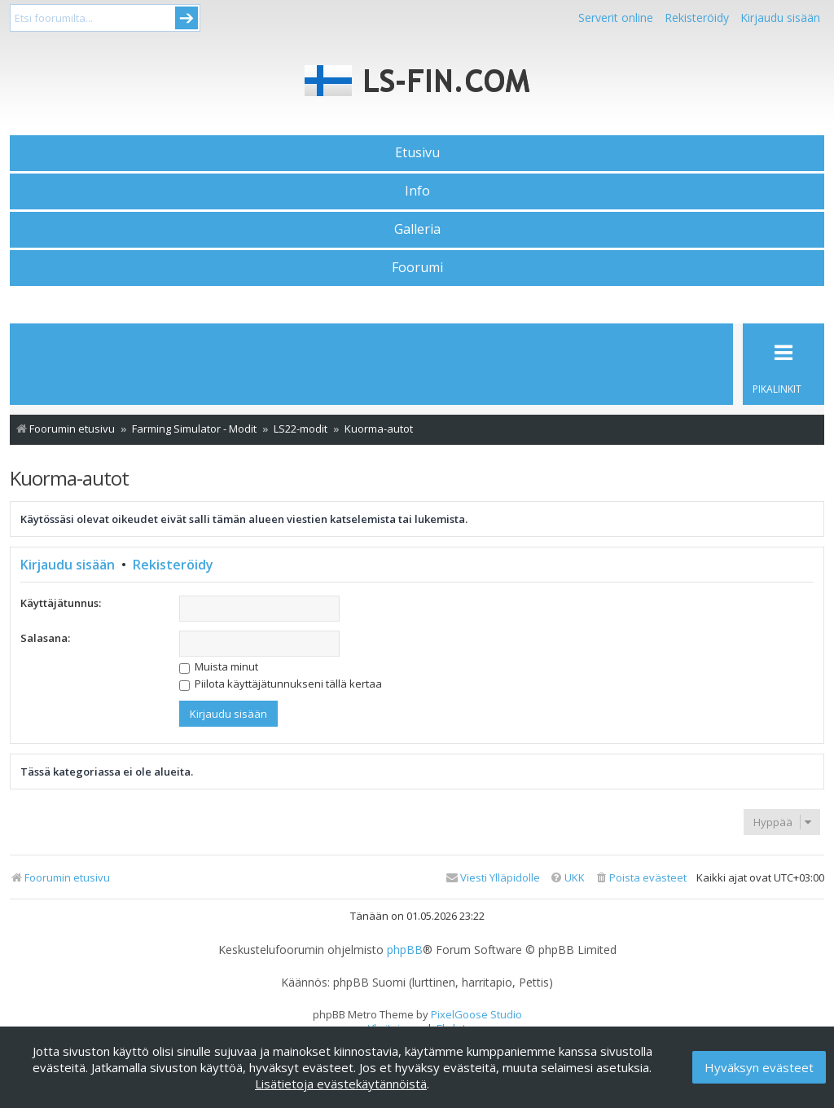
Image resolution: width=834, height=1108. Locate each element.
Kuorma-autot (69, 477)
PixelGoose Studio (476, 1014)
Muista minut (218, 666)
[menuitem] (641, 878)
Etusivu (417, 152)
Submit (186, 18)
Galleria (417, 229)
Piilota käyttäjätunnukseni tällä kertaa (280, 683)
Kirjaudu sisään (67, 564)
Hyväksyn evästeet (759, 1067)
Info (417, 191)
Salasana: (45, 638)
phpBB (405, 950)
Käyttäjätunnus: (60, 603)
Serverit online (615, 17)
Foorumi (417, 267)
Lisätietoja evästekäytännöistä (341, 1083)
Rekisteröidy (697, 17)
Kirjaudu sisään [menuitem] (780, 17)
